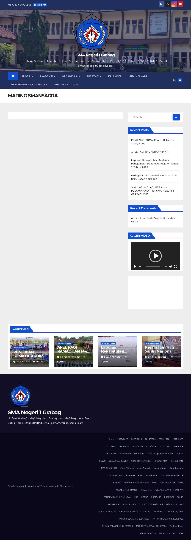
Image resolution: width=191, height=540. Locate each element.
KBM (140, 475)
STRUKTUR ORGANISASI (151, 504)
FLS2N (180, 453)
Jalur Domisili (144, 468)
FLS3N (102, 461)
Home (111, 439)
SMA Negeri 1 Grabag (95, 55)
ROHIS (180, 497)
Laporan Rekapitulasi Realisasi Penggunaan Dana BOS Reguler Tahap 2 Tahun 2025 (154, 164)
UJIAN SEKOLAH (167, 533)
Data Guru (139, 453)
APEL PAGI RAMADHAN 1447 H (150, 151)
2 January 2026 (113, 357)
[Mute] (170, 266)
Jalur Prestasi (176, 468)
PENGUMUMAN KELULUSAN (28, 84)
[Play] (135, 266)
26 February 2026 (70, 357)
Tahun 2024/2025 (174, 504)
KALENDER (115, 76)
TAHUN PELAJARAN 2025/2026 (134, 519)
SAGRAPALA (113, 504)
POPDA (144, 497)
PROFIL (26, 76)
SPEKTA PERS (129, 504)
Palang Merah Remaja (126, 490)
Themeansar (66, 486)
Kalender (130, 475)
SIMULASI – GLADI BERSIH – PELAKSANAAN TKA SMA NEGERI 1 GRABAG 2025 (152, 191)
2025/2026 (122, 439)
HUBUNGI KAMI (137, 76)
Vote (181, 533)
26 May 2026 (24, 362)
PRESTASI (93, 76)
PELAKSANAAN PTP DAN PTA (169, 490)
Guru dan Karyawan (141, 461)
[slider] (153, 266)
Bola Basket (125, 453)
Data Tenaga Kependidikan (160, 453)
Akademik (178, 446)
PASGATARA (146, 490)
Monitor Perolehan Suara (136, 482)
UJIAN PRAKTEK (148, 533)
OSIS (180, 482)
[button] (174, 80)
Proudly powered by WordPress (23, 486)
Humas (38, 362)
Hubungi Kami (161, 461)
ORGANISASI (70, 76)
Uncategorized (21, 348)
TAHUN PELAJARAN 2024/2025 (167, 511)
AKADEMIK (47, 76)
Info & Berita (177, 461)
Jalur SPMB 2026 (114, 475)
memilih (117, 482)
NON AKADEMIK (167, 482)
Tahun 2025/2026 (107, 511)
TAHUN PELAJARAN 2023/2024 (134, 511)
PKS (136, 497)
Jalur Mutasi (160, 468)
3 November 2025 (158, 357)
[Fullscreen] (175, 266)
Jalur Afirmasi (127, 468)
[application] (155, 256)
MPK (154, 482)
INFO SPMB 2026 (65, 84)
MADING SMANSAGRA (172, 475)
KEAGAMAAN (152, 475)
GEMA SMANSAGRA (118, 461)
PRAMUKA (156, 497)
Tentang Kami (176, 526)
